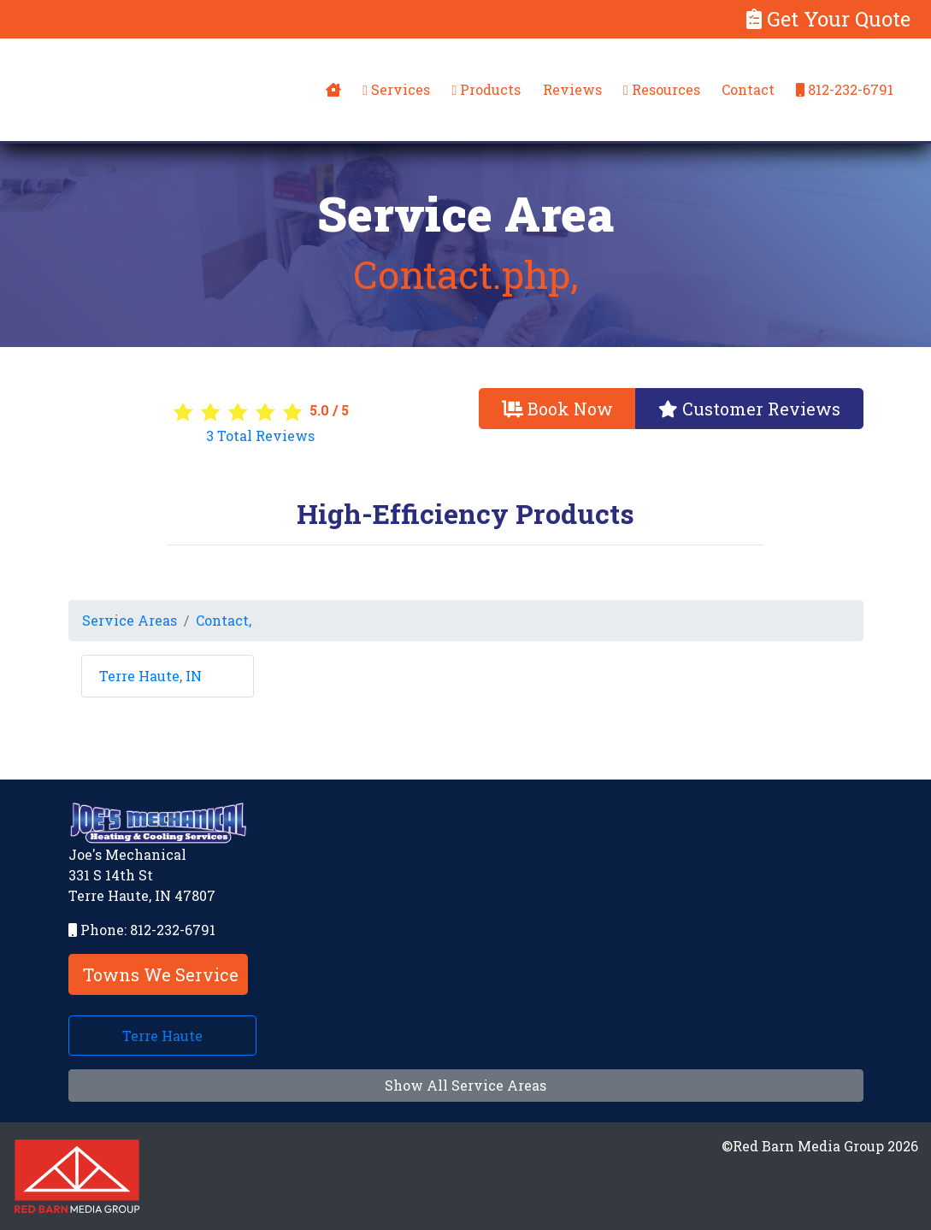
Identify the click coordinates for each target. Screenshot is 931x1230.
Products (486, 89)
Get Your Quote (828, 18)
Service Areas (129, 620)
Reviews (572, 89)
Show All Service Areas (465, 1085)
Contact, (223, 620)
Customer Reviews (749, 408)
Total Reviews (260, 435)
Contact (748, 89)
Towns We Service (161, 974)
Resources (661, 89)
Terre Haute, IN (150, 676)
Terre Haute (162, 1036)
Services (396, 89)
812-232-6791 (844, 89)
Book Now (557, 408)
